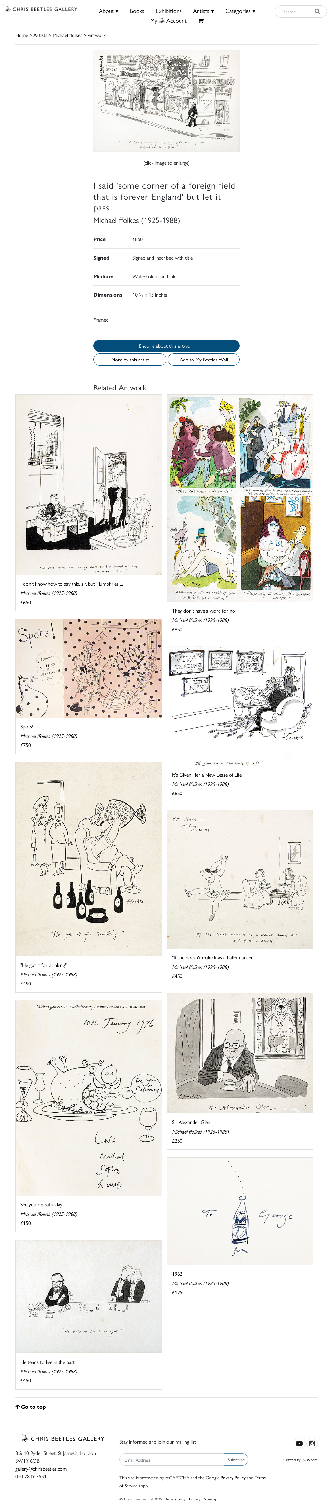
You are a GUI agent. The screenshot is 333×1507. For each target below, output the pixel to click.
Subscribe (236, 1459)
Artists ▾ (203, 11)
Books (137, 11)
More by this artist (130, 359)
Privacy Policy (233, 1477)
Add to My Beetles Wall (204, 359)
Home (21, 35)
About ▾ (108, 11)
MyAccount (168, 20)
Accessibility (175, 1499)
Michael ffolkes (67, 35)
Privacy (194, 1499)
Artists (40, 35)
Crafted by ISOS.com (300, 1460)
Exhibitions (169, 11)
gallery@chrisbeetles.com (41, 1468)
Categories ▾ (240, 11)
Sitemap (210, 1499)
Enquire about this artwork (166, 345)
